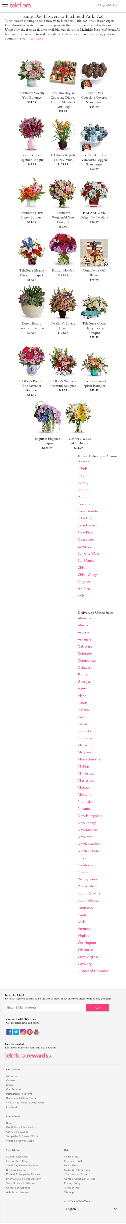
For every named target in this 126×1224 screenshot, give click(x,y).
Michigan (84, 766)
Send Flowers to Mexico (20, 1183)
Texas (82, 914)
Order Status (72, 1156)
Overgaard (86, 539)
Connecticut (87, 660)
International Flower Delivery (23, 1178)
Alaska (83, 625)
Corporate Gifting (17, 1161)
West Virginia (88, 957)
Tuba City (85, 518)
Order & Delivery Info (77, 1170)
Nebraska (85, 802)
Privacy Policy (72, 1183)
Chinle (82, 568)
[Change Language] (91, 1209)
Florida (83, 675)
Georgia (84, 682)
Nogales (84, 582)
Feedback (12, 1107)
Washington (87, 943)
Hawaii (83, 689)
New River (86, 532)
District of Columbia (93, 971)
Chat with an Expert (76, 1174)
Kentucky (85, 731)
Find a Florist (72, 1165)
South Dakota (88, 900)
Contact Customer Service (79, 1178)
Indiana (83, 710)
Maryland (85, 752)
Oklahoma (85, 865)
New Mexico (87, 830)
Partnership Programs (19, 1093)
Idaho (82, 696)
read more (36, 38)
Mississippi (86, 780)
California (85, 646)
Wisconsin (85, 950)
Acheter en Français (18, 1192)
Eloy (81, 476)
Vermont (84, 929)
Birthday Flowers (16, 1170)
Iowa (81, 717)
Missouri (84, 787)
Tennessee (85, 907)
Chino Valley (87, 575)
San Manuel (86, 560)
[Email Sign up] (45, 1007)
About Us (11, 1076)
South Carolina (89, 893)
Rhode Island (87, 886)
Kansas (83, 724)
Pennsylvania (87, 879)
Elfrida (83, 469)
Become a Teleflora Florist (21, 1098)
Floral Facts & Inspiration (21, 1127)
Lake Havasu (87, 525)
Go (97, 1007)
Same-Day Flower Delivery (22, 1165)
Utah (81, 921)
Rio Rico (84, 589)
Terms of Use (71, 1187)
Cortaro (84, 504)
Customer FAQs (73, 1161)
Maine (82, 745)
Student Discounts (17, 1156)
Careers (10, 1080)
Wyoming (85, 964)
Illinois (82, 703)
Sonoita (83, 490)
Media (10, 1085)
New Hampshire (90, 816)
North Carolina (89, 844)
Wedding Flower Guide (20, 1140)
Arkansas (85, 639)
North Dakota (88, 851)
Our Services (13, 1089)
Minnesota (86, 773)
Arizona (83, 632)
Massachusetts (89, 759)
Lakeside (84, 546)
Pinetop (83, 462)
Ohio (81, 858)
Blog (9, 1123)
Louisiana (85, 738)
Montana (84, 794)
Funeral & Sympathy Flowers (23, 1174)
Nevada (84, 809)
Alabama (84, 618)
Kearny (83, 483)
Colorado (85, 653)
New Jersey (87, 823)
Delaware (85, 668)
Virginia (83, 936)
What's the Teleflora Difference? (25, 1102)
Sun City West (88, 553)
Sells (81, 596)
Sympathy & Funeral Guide (22, 1136)
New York (85, 837)
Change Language (77, 1200)
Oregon (83, 872)
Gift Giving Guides (17, 1132)
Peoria (82, 497)
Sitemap (69, 1192)
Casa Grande (88, 511)
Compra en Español (18, 1187)
